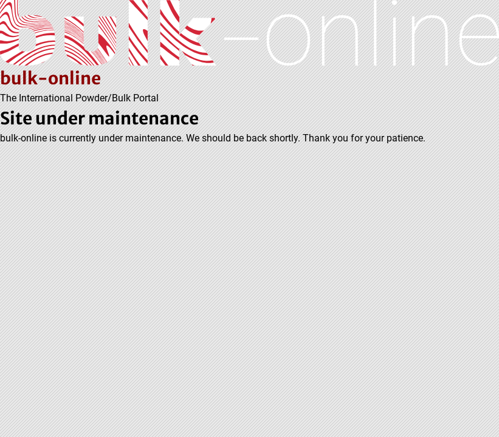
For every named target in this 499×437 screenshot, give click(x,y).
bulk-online (50, 78)
